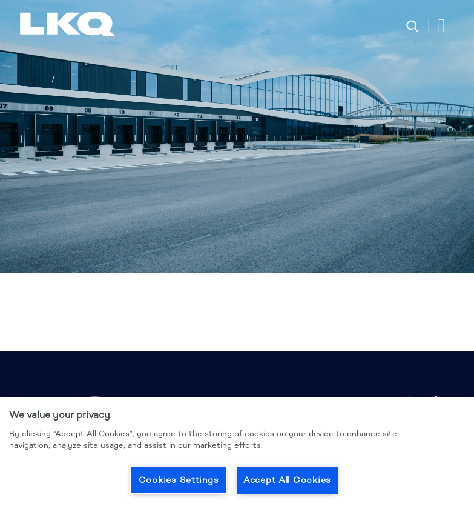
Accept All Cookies (287, 479)
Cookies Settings (179, 479)
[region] (237, 454)
